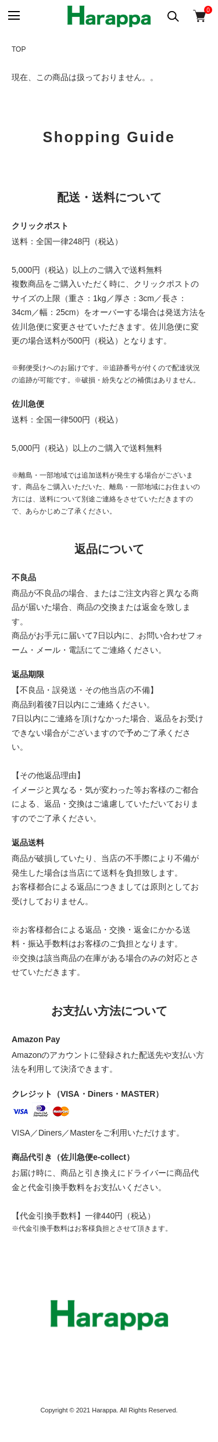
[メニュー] (13, 16)
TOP (19, 49)
